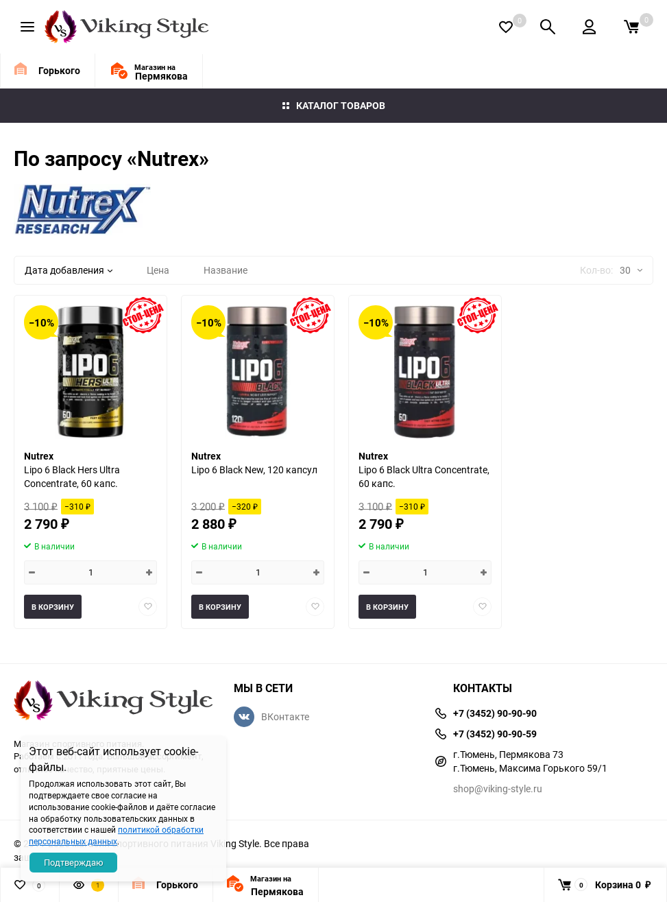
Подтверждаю (74, 862)
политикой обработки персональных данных (116, 835)
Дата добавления (68, 269)
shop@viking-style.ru (497, 788)
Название (225, 269)
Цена (158, 269)
